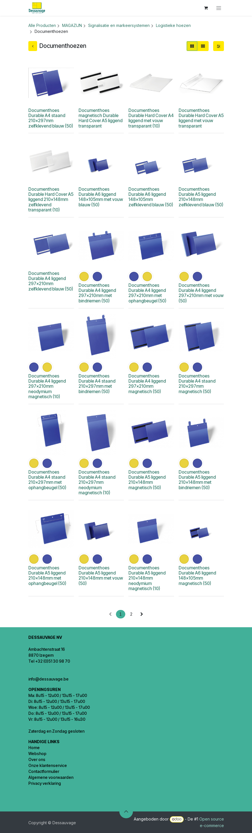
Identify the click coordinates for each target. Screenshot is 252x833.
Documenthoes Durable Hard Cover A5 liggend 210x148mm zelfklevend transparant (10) (50, 199)
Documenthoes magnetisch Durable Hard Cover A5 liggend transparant (100, 118)
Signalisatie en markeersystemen (119, 25)
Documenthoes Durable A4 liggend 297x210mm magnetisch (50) (147, 383)
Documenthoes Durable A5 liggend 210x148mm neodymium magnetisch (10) (147, 578)
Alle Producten (42, 25)
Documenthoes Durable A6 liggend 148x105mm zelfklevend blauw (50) (150, 196)
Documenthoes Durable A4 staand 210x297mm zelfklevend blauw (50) (50, 118)
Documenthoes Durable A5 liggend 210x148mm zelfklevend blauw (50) (200, 196)
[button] (126, 811)
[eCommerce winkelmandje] (206, 8)
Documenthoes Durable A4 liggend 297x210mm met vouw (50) (200, 293)
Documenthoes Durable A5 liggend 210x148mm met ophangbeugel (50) (47, 575)
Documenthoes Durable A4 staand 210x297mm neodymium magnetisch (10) (96, 482)
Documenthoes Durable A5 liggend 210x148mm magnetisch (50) (147, 479)
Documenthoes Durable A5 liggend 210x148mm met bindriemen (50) (196, 479)
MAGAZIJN (72, 25)
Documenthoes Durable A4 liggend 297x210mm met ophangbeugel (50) (147, 293)
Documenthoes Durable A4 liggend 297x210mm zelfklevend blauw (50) (50, 281)
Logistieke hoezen (173, 25)
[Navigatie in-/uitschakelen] (218, 8)
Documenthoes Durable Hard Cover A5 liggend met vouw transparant (200, 118)
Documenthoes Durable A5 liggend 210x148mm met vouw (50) (100, 575)
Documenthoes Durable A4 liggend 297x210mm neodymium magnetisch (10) (47, 386)
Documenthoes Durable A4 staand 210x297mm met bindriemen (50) (96, 383)
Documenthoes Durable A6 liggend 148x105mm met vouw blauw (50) (100, 196)
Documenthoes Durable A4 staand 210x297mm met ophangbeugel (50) (47, 479)
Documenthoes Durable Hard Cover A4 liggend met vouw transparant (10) (151, 118)
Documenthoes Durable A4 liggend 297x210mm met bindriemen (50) (97, 293)
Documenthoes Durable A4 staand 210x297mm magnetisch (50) (196, 383)
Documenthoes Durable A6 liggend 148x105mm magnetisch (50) (197, 575)
